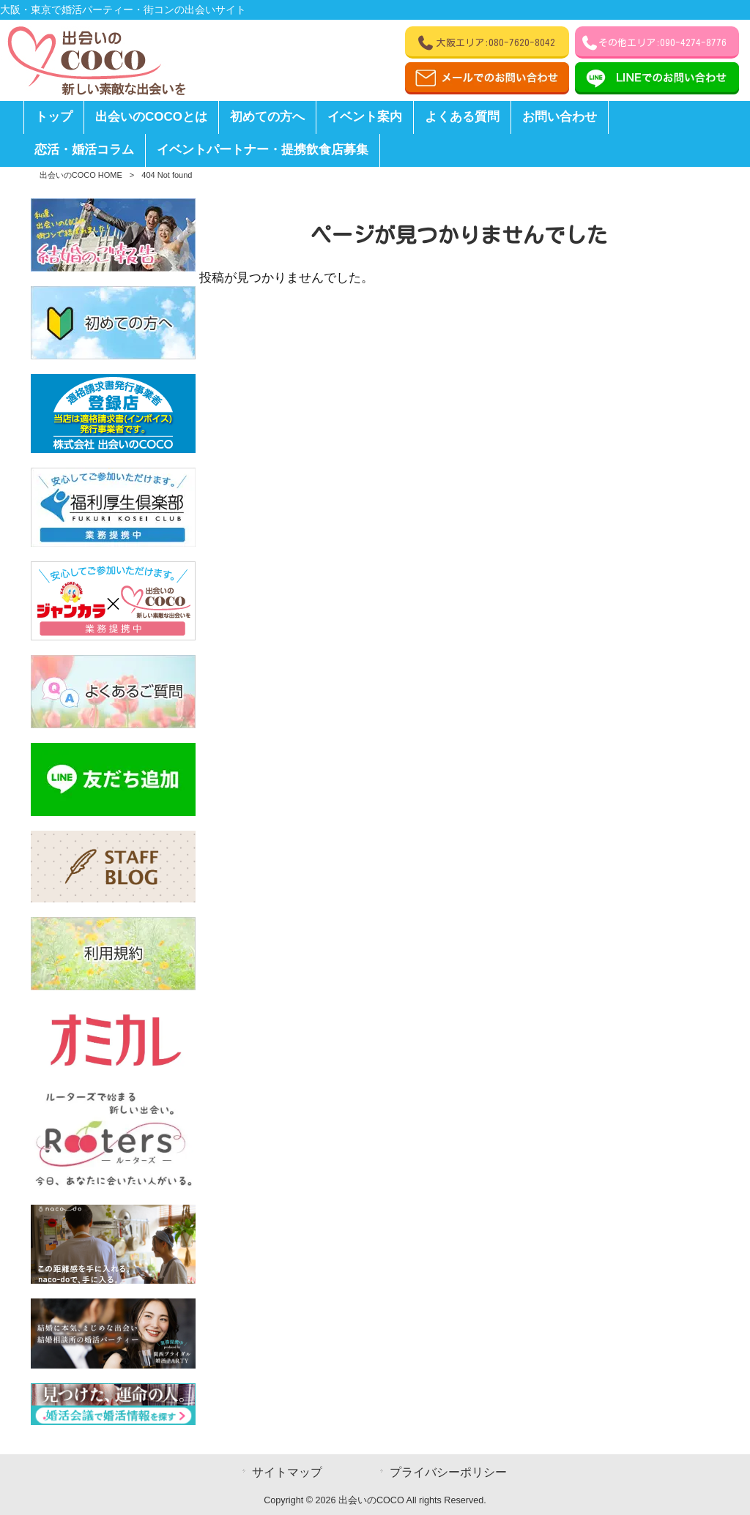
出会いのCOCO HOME (81, 175)
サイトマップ (287, 1472)
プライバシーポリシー (448, 1472)
